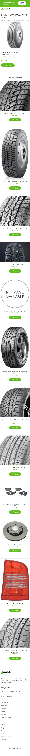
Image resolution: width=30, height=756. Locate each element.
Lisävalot (3, 708)
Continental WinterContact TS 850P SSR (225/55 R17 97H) (15, 651)
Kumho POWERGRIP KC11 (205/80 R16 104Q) (15, 228)
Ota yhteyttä (4, 731)
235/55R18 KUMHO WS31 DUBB (15, 265)
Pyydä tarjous (22, 3)
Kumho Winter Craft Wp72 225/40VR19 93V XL (15, 420)
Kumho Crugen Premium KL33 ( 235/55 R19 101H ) (15, 372)
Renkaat (3, 711)
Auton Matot (4, 705)
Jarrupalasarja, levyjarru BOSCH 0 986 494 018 (15, 505)
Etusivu (3, 20)
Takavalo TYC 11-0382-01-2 (15, 604)
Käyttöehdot (4, 734)
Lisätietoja (7, 65)
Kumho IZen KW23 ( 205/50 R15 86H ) (15, 113)
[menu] (27, 9)
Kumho (18, 52)
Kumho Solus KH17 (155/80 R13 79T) (15, 468)
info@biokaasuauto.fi (7, 696)
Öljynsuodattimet (6, 717)
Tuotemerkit (11, 52)
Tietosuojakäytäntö (6, 736)
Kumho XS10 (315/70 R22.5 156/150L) (15, 311)
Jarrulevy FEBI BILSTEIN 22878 (15, 544)
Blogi (2, 728)
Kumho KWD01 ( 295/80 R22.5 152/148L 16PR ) (15, 182)
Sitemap (3, 739)
